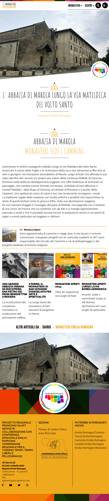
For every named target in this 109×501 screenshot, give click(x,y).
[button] (98, 5)
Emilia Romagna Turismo (89, 432)
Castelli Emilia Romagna (89, 443)
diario (47, 327)
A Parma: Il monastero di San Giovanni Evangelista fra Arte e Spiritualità (40, 290)
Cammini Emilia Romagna (90, 440)
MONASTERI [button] (75, 6)
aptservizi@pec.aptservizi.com (16, 480)
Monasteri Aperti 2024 (67, 285)
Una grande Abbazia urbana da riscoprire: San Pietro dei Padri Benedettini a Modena (14, 290)
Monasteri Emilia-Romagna (54, 115)
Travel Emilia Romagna (88, 436)
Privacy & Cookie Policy (52, 429)
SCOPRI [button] (89, 6)
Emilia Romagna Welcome (91, 447)
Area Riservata (47, 433)
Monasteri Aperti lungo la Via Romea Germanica (94, 286)
